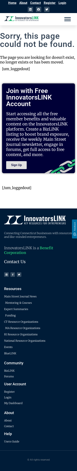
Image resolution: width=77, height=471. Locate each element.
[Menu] (67, 19)
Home (12, 3)
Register (50, 3)
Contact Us (15, 261)
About (23, 3)
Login (62, 3)
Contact (35, 3)
